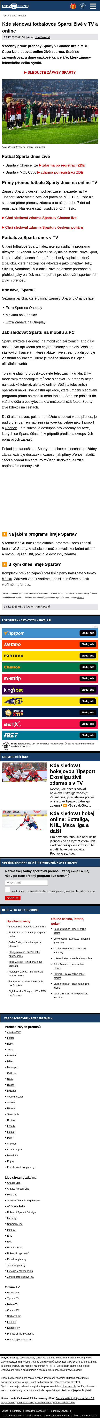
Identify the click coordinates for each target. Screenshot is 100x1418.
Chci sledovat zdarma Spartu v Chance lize (41, 218)
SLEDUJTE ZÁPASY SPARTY (51, 72)
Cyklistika (12, 1073)
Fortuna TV (13, 1292)
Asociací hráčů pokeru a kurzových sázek (60, 1370)
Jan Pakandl (42, 37)
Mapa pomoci (8, 1402)
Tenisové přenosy (16, 1265)
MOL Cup (12, 1194)
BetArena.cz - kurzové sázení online (27, 926)
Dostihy (11, 1120)
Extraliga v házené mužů (20, 1271)
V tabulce (36, 549)
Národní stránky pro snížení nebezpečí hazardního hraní (46, 1402)
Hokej (10, 1043)
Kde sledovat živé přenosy (21, 1167)
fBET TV (11, 1322)
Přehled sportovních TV (19, 1339)
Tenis (10, 1049)
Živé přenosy (14, 1032)
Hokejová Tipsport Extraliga (21, 1212)
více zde (80, 598)
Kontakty (16, 1411)
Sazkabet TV (13, 1316)
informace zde (68, 1386)
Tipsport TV (13, 1298)
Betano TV (12, 1304)
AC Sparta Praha (16, 1206)
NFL (9, 1241)
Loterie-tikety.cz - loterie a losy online (73, 958)
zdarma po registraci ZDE (63, 165)
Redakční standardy (35, 1411)
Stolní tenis (13, 1114)
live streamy (67, 352)
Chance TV (13, 1310)
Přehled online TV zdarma (20, 1333)
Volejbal (11, 1102)
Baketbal (11, 1055)
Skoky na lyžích (15, 1096)
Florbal (10, 1132)
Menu (93, 6)
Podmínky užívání (59, 1411)
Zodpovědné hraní (10, 1370)
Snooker (11, 1143)
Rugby (10, 1161)
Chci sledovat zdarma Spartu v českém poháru (44, 227)
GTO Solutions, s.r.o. (87, 1415)
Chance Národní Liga (18, 1188)
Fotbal (10, 1038)
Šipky (10, 1079)
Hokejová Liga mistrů (18, 1253)
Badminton (12, 1155)
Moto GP (11, 1230)
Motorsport (12, 1067)
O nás (5, 1411)
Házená (11, 1108)
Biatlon (10, 1085)
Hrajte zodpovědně (9, 593)
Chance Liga (13, 1183)
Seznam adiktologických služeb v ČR (75, 1398)
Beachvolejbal (14, 1149)
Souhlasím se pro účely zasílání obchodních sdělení (53, 891)
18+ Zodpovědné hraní (57, 1415)
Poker (10, 1137)
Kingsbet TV (13, 1328)
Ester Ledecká (14, 1247)
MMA (10, 1061)
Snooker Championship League (23, 1200)
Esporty (11, 1126)
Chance (11, 428)
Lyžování (12, 1090)
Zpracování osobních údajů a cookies (22, 1415)
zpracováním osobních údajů (40, 891)
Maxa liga (12, 1218)
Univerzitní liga (15, 1224)
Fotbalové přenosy (17, 1259)
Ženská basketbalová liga (20, 1277)
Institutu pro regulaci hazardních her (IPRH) (34, 1366)
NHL (9, 1235)
